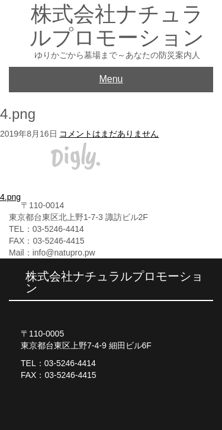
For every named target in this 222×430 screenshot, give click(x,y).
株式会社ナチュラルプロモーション (117, 26)
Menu (111, 79)
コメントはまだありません (109, 133)
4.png (10, 197)
